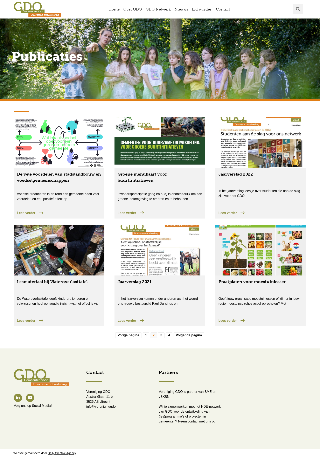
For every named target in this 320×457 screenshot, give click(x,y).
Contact (223, 9)
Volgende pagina (189, 335)
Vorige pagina (128, 335)
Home (114, 9)
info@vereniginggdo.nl (102, 406)
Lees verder (30, 213)
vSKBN (164, 396)
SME (208, 391)
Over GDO (132, 9)
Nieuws (181, 9)
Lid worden (202, 9)
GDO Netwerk (158, 9)
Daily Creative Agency (62, 453)
